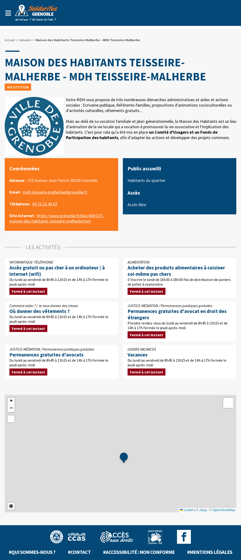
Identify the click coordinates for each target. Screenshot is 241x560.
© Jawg (201, 510)
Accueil (10, 40)
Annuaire (25, 40)
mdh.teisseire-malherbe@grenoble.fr (55, 192)
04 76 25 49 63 (44, 204)
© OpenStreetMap (222, 510)
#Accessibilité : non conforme (139, 552)
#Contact (79, 552)
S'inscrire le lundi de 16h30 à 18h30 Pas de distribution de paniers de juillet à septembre (180, 278)
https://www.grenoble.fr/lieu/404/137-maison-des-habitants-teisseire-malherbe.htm (56, 218)
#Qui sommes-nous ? (32, 552)
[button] (124, 458)
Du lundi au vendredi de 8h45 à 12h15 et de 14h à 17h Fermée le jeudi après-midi (61, 278)
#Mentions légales (209, 552)
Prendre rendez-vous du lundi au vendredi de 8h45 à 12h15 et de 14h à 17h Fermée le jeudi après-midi (180, 321)
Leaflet (186, 510)
